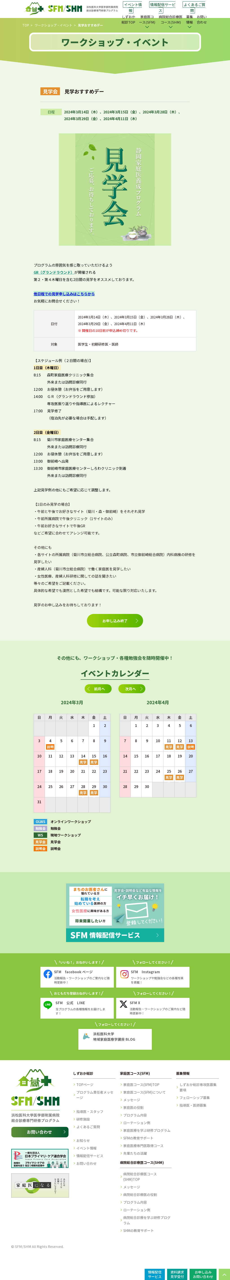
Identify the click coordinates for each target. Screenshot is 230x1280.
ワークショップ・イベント (53, 25)
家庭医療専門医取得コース (143, 1145)
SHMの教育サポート (138, 1230)
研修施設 (83, 1119)
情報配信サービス (162, 7)
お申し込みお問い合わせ (203, 1274)
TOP (25, 25)
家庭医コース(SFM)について (144, 1092)
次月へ (130, 688)
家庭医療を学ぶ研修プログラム (146, 1130)
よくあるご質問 (194, 7)
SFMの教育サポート (138, 1138)
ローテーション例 (136, 1122)
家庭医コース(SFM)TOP (141, 1084)
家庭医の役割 (133, 1107)
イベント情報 (133, 7)
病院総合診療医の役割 (140, 1194)
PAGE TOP (224, 1274)
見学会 (83, 762)
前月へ (99, 688)
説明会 (50, 747)
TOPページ (84, 1084)
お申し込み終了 (115, 620)
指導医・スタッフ (89, 1111)
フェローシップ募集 (194, 1097)
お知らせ (83, 1140)
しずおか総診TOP (128, 19)
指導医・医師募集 (192, 1105)
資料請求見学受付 (177, 1274)
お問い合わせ (202, 19)
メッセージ (131, 1099)
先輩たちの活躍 (135, 1153)
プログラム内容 (135, 1115)
